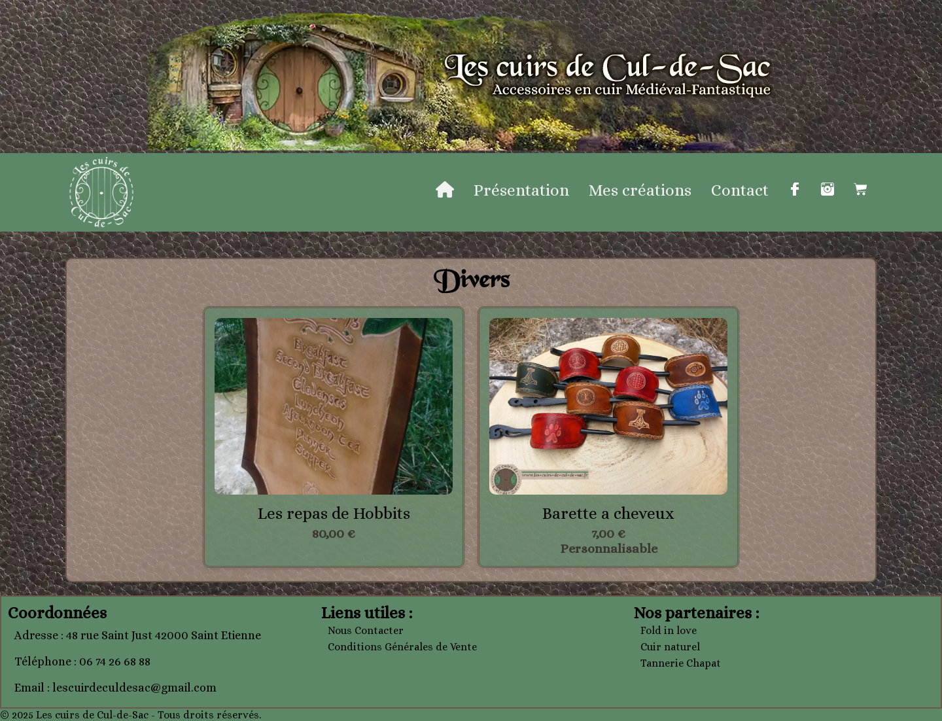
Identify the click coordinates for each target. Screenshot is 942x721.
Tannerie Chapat (680, 663)
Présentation (521, 190)
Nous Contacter (366, 630)
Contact (740, 190)
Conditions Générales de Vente (402, 647)
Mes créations (640, 190)
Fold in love (668, 630)
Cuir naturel (670, 647)
